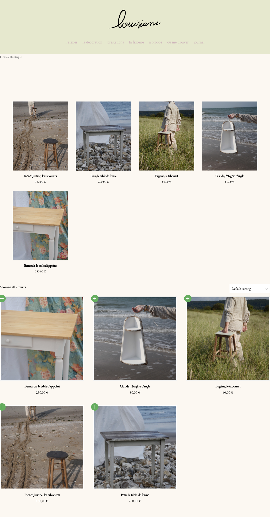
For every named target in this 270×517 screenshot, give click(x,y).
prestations (115, 42)
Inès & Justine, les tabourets (40, 176)
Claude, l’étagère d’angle (229, 176)
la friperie (136, 42)
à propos (155, 42)
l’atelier (71, 42)
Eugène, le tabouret (166, 176)
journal (199, 42)
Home (4, 57)
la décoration (92, 42)
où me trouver (178, 42)
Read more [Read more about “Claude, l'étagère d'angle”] (95, 298)
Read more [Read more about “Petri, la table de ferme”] (95, 407)
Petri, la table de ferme (103, 176)
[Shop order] (250, 288)
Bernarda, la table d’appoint (40, 265)
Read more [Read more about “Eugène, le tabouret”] (188, 298)
